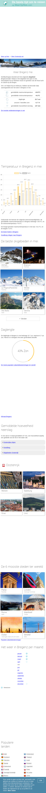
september (20, 675)
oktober (19, 678)
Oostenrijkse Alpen (9, 442)
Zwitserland (7, 766)
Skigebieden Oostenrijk (10, 452)
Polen (28, 769)
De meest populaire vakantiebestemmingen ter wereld (18, 365)
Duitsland (6, 757)
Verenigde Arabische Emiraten (10, 637)
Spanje (6, 763)
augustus (20, 673)
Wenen (4, 491)
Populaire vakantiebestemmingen (11, 640)
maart (19, 659)
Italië (2, 614)
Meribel (26, 288)
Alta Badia (5, 311)
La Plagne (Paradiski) (9, 288)
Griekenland (30, 754)
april (18, 662)
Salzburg (28, 491)
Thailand (29, 757)
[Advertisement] (23, 31)
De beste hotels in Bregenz (9, 232)
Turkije (26, 614)
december (20, 684)
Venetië (27, 634)
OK (40, 780)
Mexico (6, 775)
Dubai (4, 634)
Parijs (3, 590)
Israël (28, 760)
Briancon (27, 265)
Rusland (28, 763)
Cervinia (27, 311)
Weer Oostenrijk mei (17, 56)
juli (18, 670)
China (28, 775)
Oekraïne (6, 760)
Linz (26, 513)
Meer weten (12, 790)
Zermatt (4, 265)
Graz (3, 513)
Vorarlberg (6, 447)
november (20, 681)
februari (19, 656)
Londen (27, 590)
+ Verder (23, 319)
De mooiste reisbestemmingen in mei (13, 110)
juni (18, 667)
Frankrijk (3, 592)
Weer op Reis (5, 56)
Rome (4, 612)
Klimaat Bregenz (6, 416)
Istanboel (28, 612)
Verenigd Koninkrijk (29, 592)
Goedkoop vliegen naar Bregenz (11, 235)
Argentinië (29, 766)
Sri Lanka (29, 772)
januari (19, 653)
